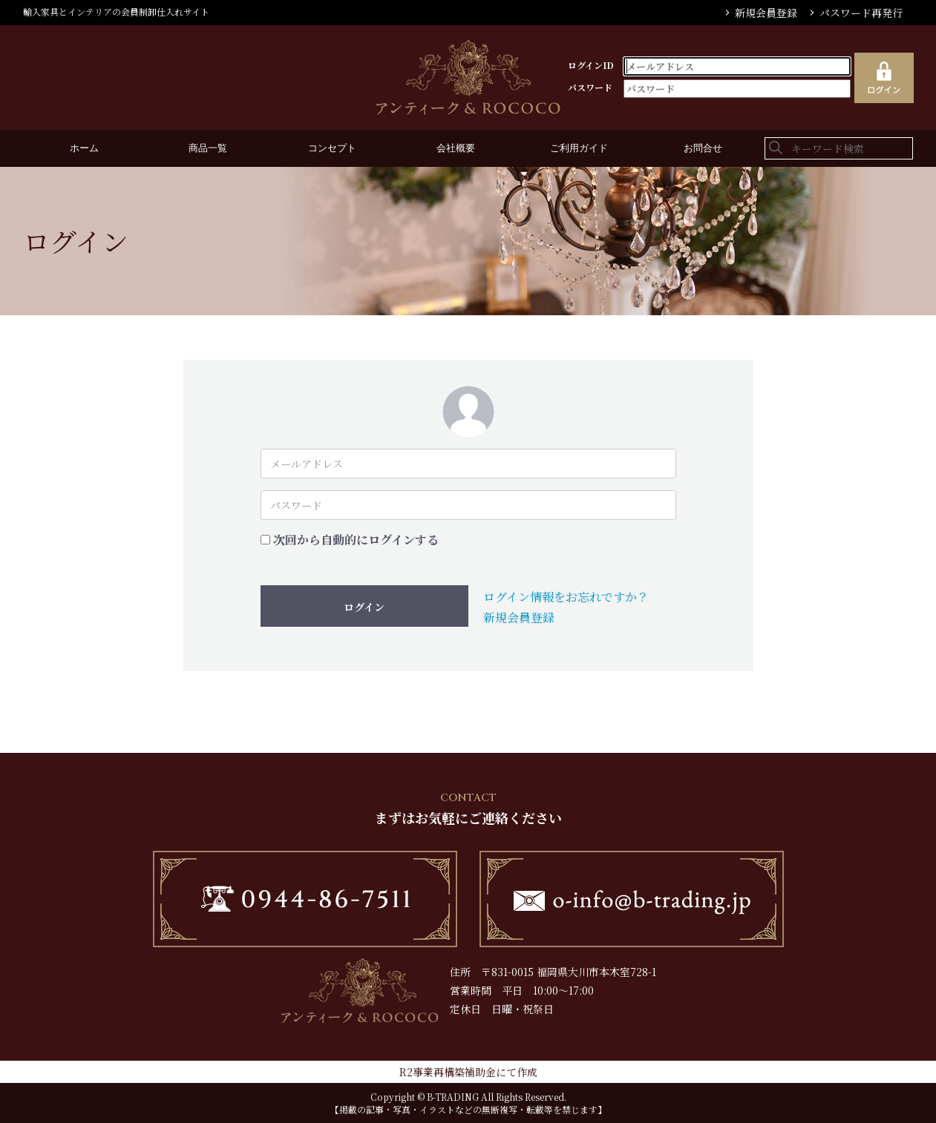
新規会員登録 (766, 12)
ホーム (84, 148)
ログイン (364, 606)
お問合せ (703, 148)
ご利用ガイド (579, 148)
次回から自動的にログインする (356, 540)
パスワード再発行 (861, 12)
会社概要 (455, 148)
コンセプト (332, 148)
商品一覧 (208, 148)
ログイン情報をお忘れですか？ (566, 596)
